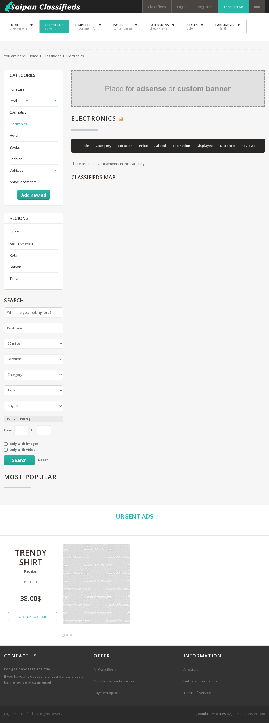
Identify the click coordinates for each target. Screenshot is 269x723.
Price (144, 147)
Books (15, 148)
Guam (15, 233)
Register (205, 6)
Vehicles (16, 171)
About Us (190, 671)
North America (21, 245)
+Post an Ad (233, 6)
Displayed (205, 147)
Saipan (15, 268)
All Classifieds (105, 671)
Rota (13, 256)
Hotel (14, 137)
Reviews (248, 147)
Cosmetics (18, 113)
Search (19, 462)
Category (103, 147)
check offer (33, 618)
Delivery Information (200, 682)
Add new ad (33, 197)
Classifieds (157, 6)
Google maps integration (114, 682)
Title (85, 147)
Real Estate (19, 102)
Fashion (16, 160)
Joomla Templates (211, 715)
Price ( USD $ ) (18, 420)
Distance (228, 147)
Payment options (107, 694)
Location (125, 147)
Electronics (18, 125)
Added (160, 147)
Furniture (17, 90)
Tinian (15, 280)
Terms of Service (197, 694)
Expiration (182, 147)
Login (182, 6)
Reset (43, 461)
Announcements (23, 183)
